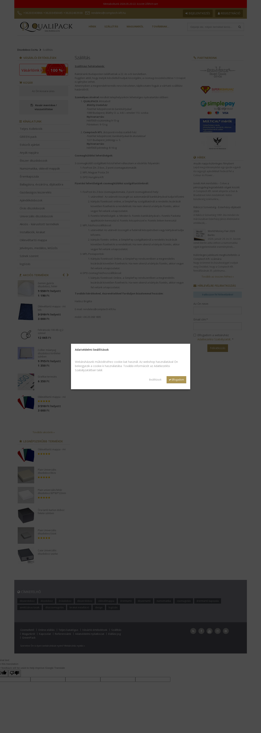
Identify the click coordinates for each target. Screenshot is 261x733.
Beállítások (155, 379)
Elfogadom (176, 379)
